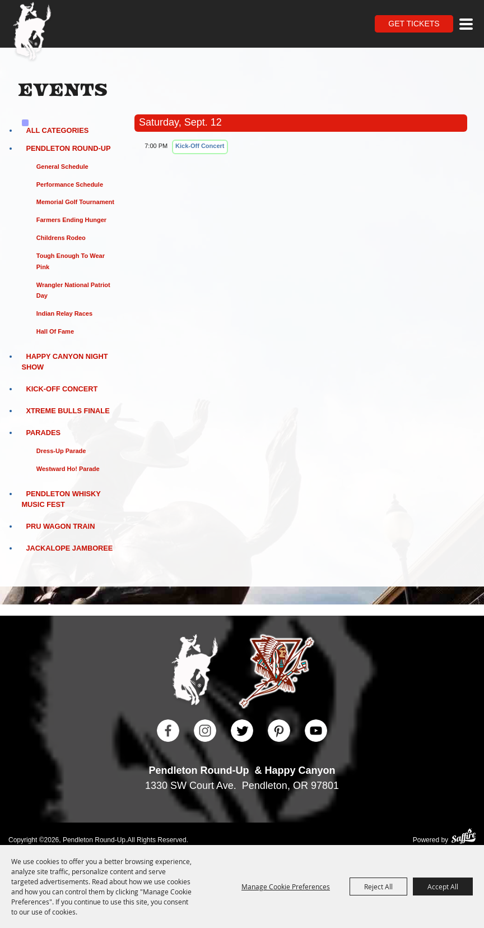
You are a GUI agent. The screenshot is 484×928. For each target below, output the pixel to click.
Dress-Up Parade (61, 450)
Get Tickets (413, 23)
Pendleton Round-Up (68, 148)
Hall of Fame (55, 331)
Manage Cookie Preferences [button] (285, 886)
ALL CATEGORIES (57, 130)
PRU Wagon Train (60, 526)
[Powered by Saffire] (464, 837)
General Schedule (62, 166)
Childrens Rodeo (61, 237)
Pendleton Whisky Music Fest (60, 499)
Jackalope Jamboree (69, 548)
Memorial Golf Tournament (75, 201)
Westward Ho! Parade (68, 468)
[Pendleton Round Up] (32, 32)
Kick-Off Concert (61, 389)
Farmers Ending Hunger (71, 219)
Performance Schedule (69, 184)
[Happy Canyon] (276, 673)
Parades (43, 432)
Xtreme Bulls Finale (67, 411)
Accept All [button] (442, 886)
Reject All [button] (378, 886)
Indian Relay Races (64, 313)
